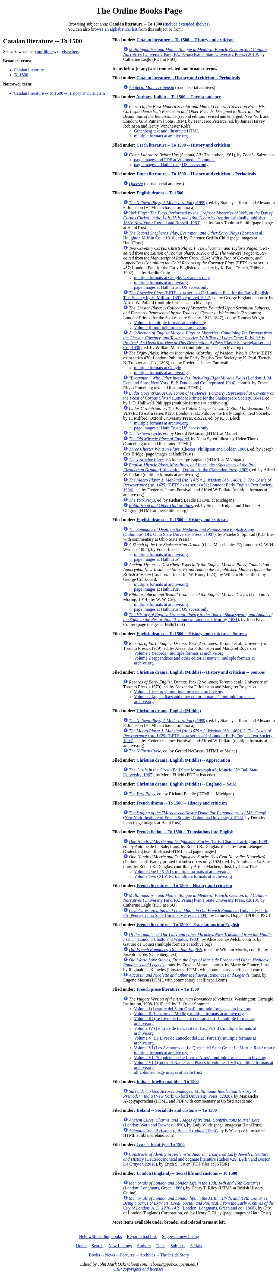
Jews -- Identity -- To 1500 (161, 1144)
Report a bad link (142, 1236)
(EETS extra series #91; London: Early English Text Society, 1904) (198, 485)
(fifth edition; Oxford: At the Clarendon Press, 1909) (189, 467)
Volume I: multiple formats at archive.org (170, 322)
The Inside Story (174, 1255)
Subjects (177, 1245)
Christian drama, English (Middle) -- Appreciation (183, 760)
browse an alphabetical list (114, 29)
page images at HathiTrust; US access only (171, 164)
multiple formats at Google (157, 367)
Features (127, 1255)
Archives (147, 1255)
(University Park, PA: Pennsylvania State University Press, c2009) (195, 913)
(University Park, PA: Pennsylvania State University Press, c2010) (195, 52)
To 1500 (21, 74)
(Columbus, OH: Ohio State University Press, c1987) (188, 532)
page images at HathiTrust (157, 559)
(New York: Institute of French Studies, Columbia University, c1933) (194, 815)
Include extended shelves (186, 24)
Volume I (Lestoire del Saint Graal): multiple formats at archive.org (192, 1008)
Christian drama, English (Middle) (169, 710)
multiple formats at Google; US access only (172, 277)
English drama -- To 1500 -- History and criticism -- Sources (192, 633)
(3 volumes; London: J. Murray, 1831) (198, 617)
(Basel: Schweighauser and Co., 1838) (197, 340)
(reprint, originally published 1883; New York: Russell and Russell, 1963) (198, 218)
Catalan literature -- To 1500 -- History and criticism (59, 93)
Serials (196, 1245)
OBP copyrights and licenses (138, 1269)
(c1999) (168, 202)
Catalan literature (29, 70)
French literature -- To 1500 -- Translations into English (188, 924)
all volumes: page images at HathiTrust (168, 1072)
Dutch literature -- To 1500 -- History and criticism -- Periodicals (196, 174)
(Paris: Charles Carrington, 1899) (198, 841)
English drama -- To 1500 (160, 193)
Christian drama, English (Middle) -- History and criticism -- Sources (201, 672)
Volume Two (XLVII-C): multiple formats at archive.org (183, 876)
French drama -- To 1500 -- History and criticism (182, 803)
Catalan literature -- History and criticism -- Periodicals (188, 77)
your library (45, 51)
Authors (144, 1245)
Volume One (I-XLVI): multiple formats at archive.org (181, 871)
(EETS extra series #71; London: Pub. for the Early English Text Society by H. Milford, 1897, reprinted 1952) (195, 295)
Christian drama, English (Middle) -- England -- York (186, 784)
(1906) (173, 1130)
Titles (160, 1245)
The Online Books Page (139, 10)
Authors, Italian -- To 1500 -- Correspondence (178, 96)
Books (94, 1255)
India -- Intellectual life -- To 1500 (168, 1081)
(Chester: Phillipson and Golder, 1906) (188, 449)
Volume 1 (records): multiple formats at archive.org (179, 653)
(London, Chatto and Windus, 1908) (197, 937)
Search (98, 1245)
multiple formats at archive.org (161, 136)
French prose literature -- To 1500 (168, 989)
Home (81, 1245)
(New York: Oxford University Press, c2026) (189, 1093)
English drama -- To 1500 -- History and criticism (182, 519)
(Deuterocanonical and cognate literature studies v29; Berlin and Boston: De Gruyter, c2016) (197, 1159)
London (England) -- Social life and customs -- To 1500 (187, 1173)
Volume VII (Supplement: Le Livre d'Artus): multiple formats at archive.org (200, 1057)
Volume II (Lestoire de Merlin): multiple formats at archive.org (189, 1013)
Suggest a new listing (180, 1236)
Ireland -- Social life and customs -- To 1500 (177, 1110)
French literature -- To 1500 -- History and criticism (184, 885)
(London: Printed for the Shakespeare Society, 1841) (198, 395)
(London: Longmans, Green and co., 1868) (198, 1203)
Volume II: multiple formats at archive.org (170, 327)
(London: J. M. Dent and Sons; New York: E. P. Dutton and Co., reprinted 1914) (197, 380)
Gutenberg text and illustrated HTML (166, 131)
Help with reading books (100, 1236)
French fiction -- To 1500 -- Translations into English (185, 831)
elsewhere (70, 51)
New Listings (120, 1245)
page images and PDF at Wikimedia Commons (174, 159)
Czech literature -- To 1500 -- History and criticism (183, 145)
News (110, 1255)
